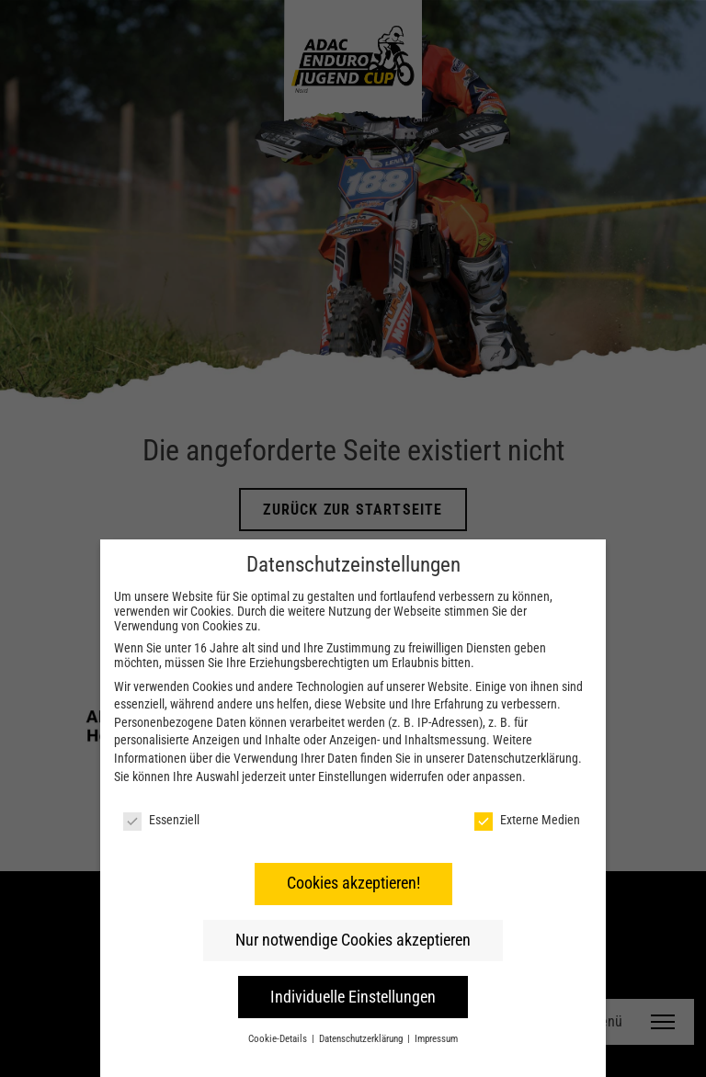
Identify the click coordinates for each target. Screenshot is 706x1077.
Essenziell (161, 819)
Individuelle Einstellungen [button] (353, 997)
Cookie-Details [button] (279, 1039)
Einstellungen (352, 776)
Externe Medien (527, 819)
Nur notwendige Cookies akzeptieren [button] (353, 940)
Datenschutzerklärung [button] (362, 1039)
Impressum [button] (436, 1039)
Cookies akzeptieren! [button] (353, 883)
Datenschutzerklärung (522, 758)
